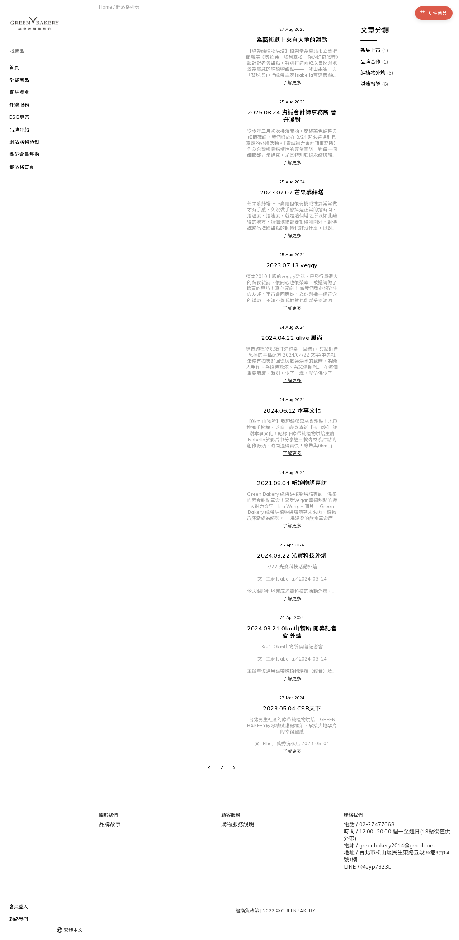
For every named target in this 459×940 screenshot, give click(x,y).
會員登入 (18, 907)
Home (105, 7)
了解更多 (292, 82)
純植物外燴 (376, 73)
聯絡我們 (18, 919)
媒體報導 (374, 84)
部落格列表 (127, 7)
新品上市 (374, 50)
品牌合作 (374, 61)
